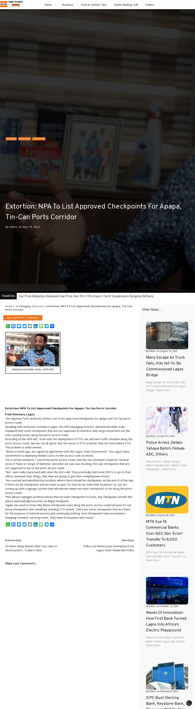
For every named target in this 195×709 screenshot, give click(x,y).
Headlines (24, 139)
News (48, 4)
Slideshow (39, 139)
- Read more (162, 390)
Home (9, 306)
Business (67, 4)
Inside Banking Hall (126, 4)
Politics (149, 4)
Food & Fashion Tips (94, 4)
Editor (13, 227)
